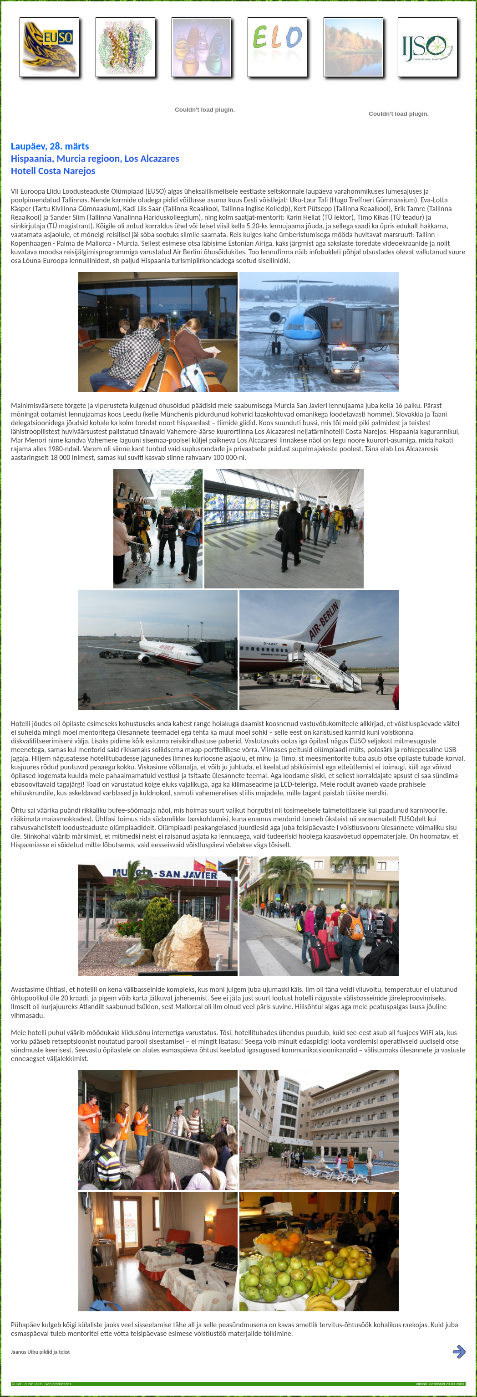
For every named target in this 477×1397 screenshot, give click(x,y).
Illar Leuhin (24, 1384)
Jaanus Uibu (24, 1352)
